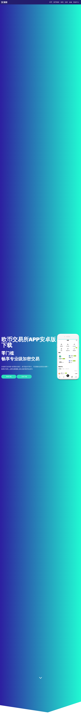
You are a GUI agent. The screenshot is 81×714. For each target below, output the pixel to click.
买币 (50, 2)
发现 (62, 2)
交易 (66, 2)
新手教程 (56, 2)
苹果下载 (8, 376)
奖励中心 (76, 2)
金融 (70, 2)
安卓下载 (24, 376)
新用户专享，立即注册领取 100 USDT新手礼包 (16, 369)
